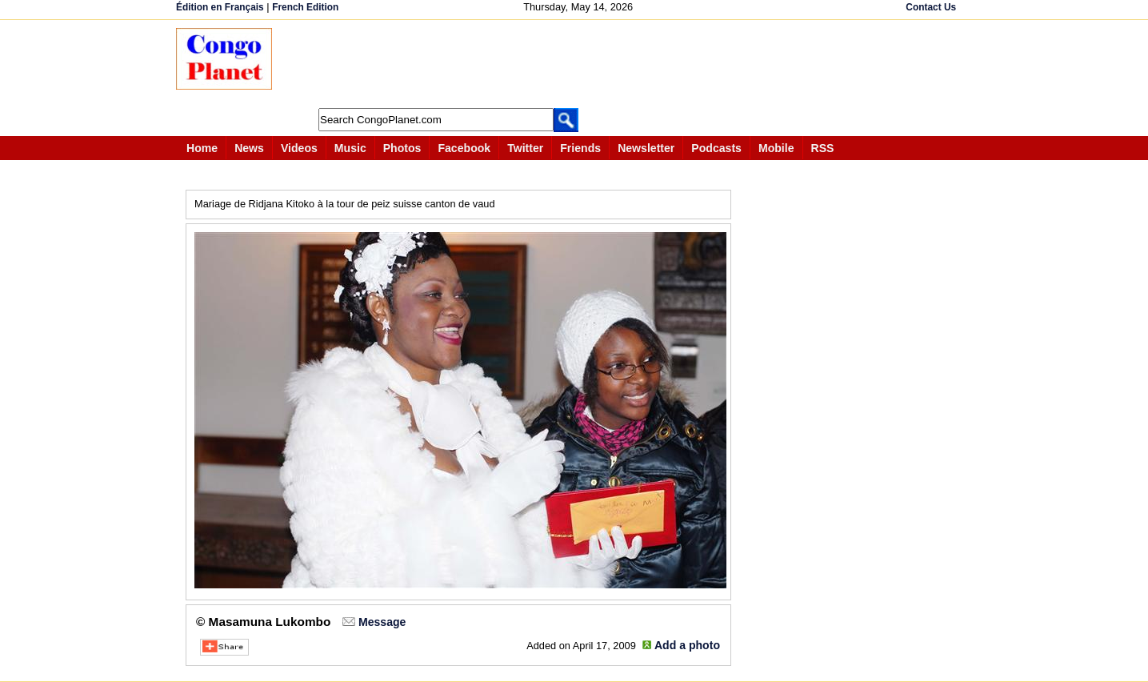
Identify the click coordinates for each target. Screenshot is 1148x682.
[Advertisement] (579, 64)
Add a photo (687, 645)
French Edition (305, 7)
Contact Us (931, 7)
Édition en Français (220, 7)
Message (382, 622)
